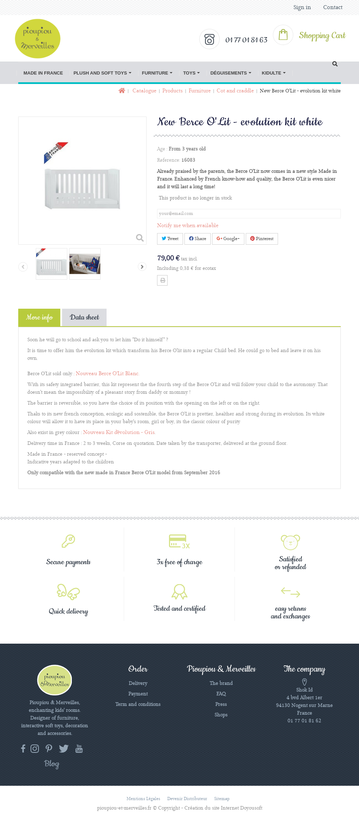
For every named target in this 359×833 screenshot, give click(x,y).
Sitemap (222, 799)
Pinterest (261, 238)
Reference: (168, 160)
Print (162, 280)
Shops (221, 715)
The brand (221, 683)
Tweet (170, 238)
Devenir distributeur (187, 799)
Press (221, 704)
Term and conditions (138, 704)
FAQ (221, 694)
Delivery (138, 683)
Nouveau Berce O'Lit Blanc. (108, 374)
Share (197, 238)
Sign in (302, 7)
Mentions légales (143, 799)
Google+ (228, 238)
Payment (138, 694)
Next (142, 266)
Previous (23, 266)
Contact (333, 7)
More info (39, 317)
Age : (162, 149)
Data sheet (84, 317)
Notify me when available (187, 226)
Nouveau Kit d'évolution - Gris (119, 432)
